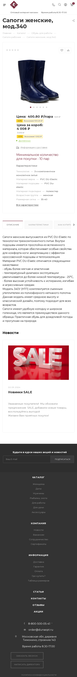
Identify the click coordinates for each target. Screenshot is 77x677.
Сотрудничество (38, 539)
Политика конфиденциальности (39, 675)
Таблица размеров (38, 580)
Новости (39, 530)
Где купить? (38, 576)
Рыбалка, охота (38, 498)
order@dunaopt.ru (41, 629)
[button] (30, 107)
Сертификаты (38, 544)
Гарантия (38, 566)
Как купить (65, 225)
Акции (38, 611)
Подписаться (62, 459)
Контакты (38, 598)
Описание (13, 225)
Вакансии (38, 534)
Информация (38, 555)
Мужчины (38, 493)
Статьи (38, 592)
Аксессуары (38, 512)
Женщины (38, 484)
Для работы (38, 502)
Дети (38, 488)
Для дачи (38, 507)
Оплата (38, 571)
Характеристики (38, 225)
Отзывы (38, 605)
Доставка (38, 562)
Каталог (38, 477)
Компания (38, 523)
